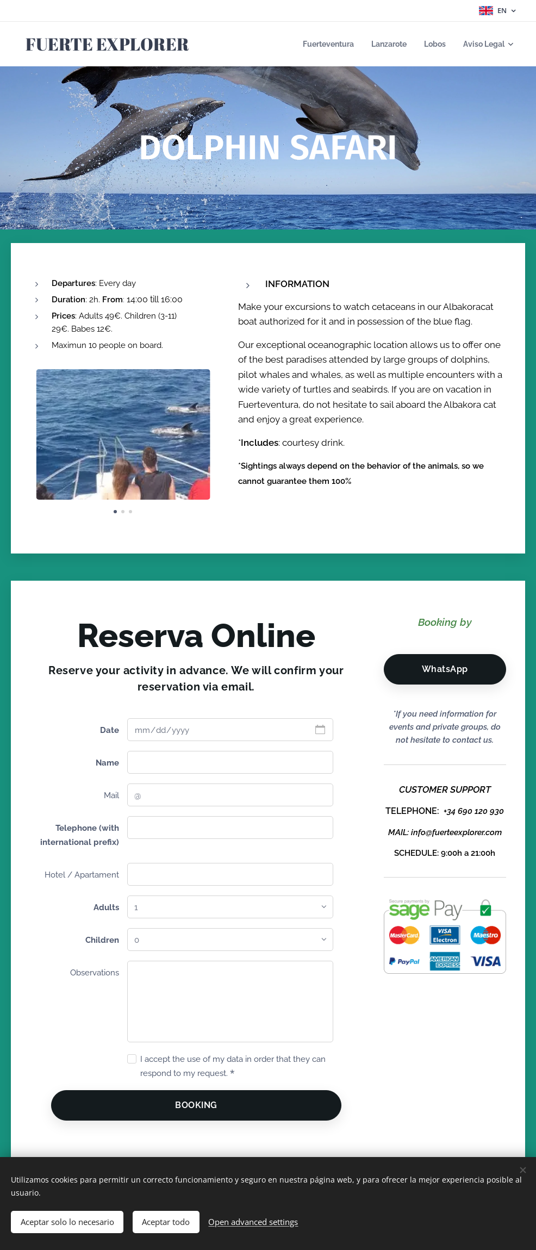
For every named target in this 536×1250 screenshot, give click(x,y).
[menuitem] (319, 44)
